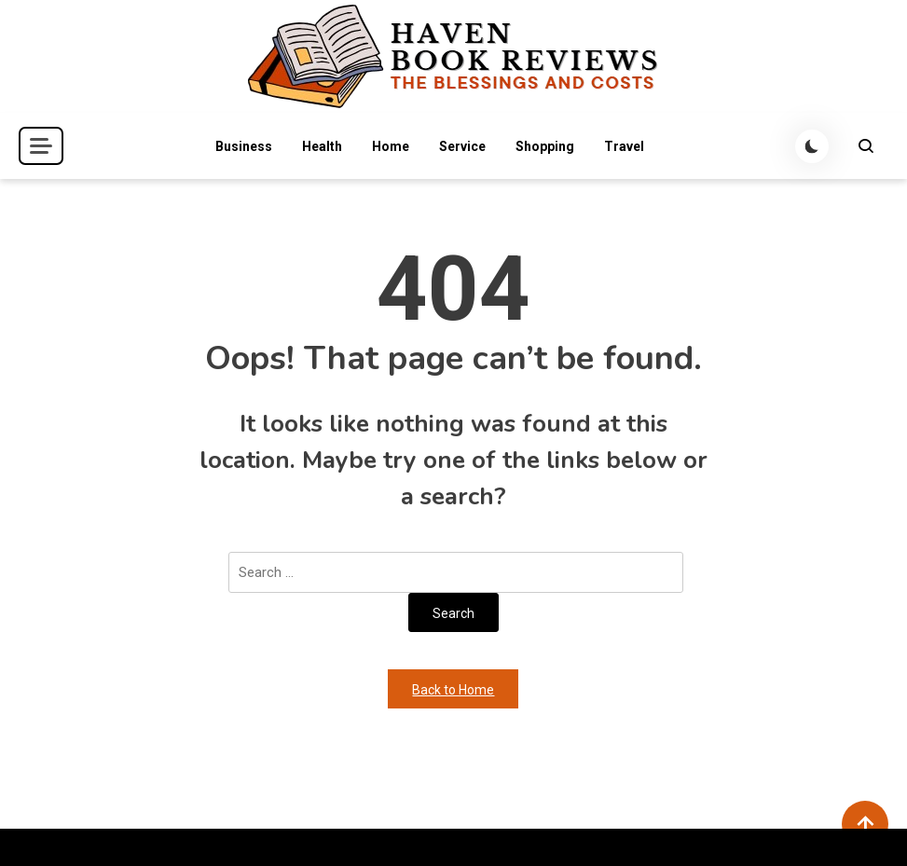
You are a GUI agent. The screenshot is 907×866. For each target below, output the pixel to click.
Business (243, 146)
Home (390, 146)
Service (462, 146)
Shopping (544, 146)
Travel (624, 146)
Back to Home (453, 689)
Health (322, 146)
